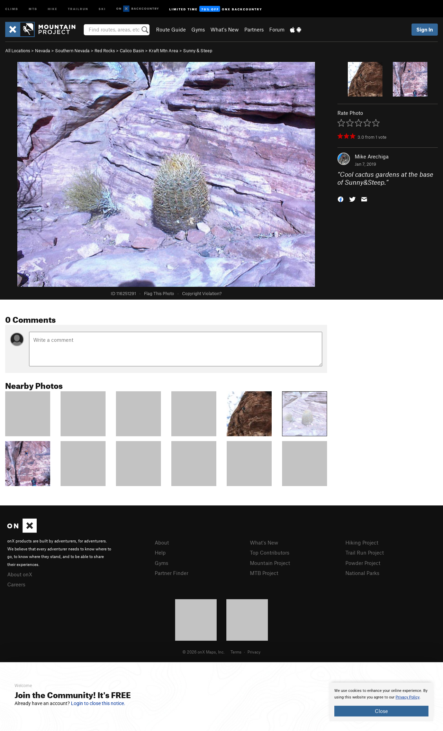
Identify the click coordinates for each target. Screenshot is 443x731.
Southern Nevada (72, 50)
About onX (19, 574)
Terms (236, 651)
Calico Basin (132, 50)
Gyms (198, 29)
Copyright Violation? (202, 293)
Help (160, 552)
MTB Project (264, 573)
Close (381, 711)
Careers (16, 584)
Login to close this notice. (98, 703)
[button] (340, 198)
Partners (254, 29)
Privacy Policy (407, 697)
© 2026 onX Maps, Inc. (203, 651)
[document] (381, 701)
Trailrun (78, 8)
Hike (52, 8)
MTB (33, 8)
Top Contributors (269, 552)
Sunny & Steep (197, 50)
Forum (276, 29)
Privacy (254, 651)
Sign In (424, 29)
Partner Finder (171, 573)
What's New (224, 29)
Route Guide (171, 29)
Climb (11, 8)
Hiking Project (361, 542)
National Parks (362, 573)
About (162, 542)
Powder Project (362, 563)
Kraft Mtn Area (163, 50)
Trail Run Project (364, 552)
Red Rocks (104, 50)
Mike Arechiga (372, 156)
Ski (102, 8)
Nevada (42, 50)
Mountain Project (270, 563)
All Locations (17, 50)
